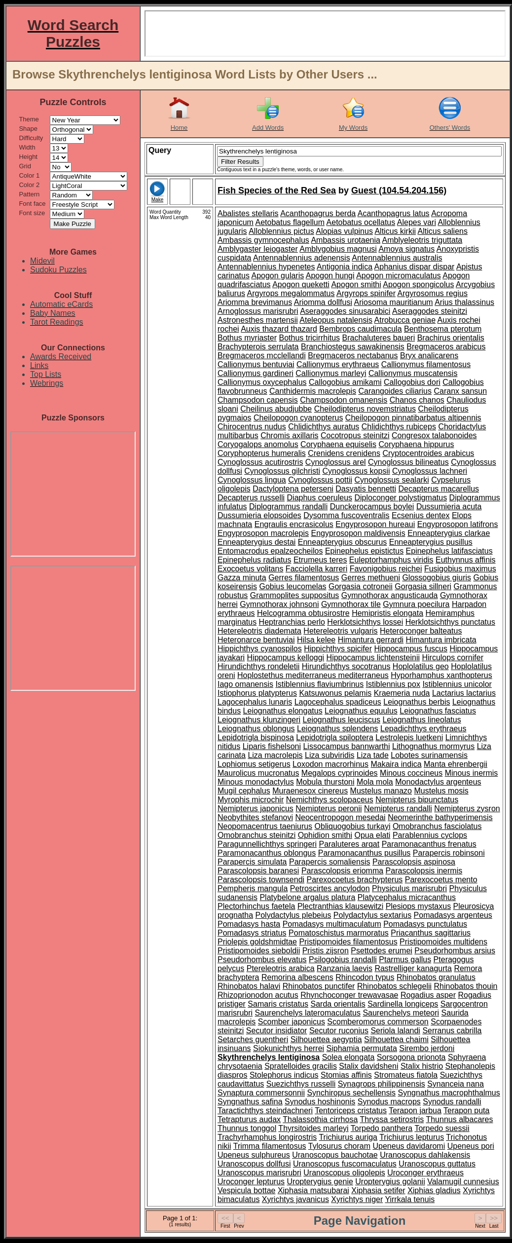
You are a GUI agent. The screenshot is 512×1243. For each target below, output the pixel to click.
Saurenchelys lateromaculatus (308, 1013)
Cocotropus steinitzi (355, 435)
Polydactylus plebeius (293, 915)
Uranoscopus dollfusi (254, 1164)
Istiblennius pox (393, 684)
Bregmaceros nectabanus (353, 355)
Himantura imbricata (441, 640)
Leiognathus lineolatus (421, 720)
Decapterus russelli (251, 497)
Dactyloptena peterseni (293, 489)
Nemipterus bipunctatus (416, 799)
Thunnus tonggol (247, 1128)
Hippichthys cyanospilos (260, 648)
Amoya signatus (406, 249)
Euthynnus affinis (466, 560)
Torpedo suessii (441, 1128)
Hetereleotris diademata (259, 631)
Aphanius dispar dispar (414, 267)
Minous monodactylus (256, 782)
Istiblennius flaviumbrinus (319, 684)
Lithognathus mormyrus (433, 746)
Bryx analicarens (429, 355)
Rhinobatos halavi (249, 986)
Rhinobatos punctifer (319, 986)
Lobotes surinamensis (429, 755)
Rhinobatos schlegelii (394, 986)
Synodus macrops (389, 1101)
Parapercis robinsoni (449, 853)
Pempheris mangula (253, 888)
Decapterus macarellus (438, 489)
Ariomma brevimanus (255, 302)
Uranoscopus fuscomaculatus (345, 1164)
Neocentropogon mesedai (340, 817)
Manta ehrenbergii (455, 764)
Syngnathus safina (250, 1101)
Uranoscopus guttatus (437, 1164)
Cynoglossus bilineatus (408, 462)
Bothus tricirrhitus (309, 338)
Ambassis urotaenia (345, 240)
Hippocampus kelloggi (286, 657)
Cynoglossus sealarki (392, 480)
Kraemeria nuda (402, 693)
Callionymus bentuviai (256, 364)
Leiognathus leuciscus (341, 720)
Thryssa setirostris (392, 1119)
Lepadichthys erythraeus (423, 728)
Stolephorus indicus (284, 1075)
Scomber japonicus (291, 1021)
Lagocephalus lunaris (255, 702)
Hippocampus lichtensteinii (373, 657)
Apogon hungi (330, 275)
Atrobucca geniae (405, 320)
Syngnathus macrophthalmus (449, 1093)
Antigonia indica (344, 267)
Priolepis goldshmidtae (257, 942)
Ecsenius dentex (420, 515)
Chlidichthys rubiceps (399, 426)
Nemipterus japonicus (255, 808)
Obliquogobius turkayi (353, 826)
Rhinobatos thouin (466, 986)
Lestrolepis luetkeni (409, 737)
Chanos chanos (417, 400)
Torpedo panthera (381, 1128)
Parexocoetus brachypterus (355, 879)
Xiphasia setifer (378, 1190)
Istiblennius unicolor (457, 684)
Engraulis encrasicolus (294, 524)
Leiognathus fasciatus (438, 711)
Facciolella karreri (316, 569)
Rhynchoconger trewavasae (349, 995)
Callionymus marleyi (330, 373)
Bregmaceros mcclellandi (262, 355)
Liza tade (373, 755)
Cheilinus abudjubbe (276, 409)
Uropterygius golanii (390, 1181)
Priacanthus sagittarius (431, 933)
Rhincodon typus (364, 977)
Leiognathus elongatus (283, 711)
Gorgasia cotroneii (361, 586)
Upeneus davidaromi (408, 1146)
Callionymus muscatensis (413, 373)
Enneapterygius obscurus (342, 542)
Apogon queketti (300, 284)
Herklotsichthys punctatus (450, 622)
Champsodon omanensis (343, 400)
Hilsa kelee (316, 640)
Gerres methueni (370, 577)
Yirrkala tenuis (410, 1199)
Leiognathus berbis (416, 702)
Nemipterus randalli (398, 808)
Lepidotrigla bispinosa (256, 737)
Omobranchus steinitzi (256, 835)
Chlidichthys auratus (323, 426)
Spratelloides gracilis (300, 1066)
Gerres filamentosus (303, 577)
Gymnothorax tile (351, 604)
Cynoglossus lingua (252, 480)
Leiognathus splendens (337, 728)
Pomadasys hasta (249, 924)
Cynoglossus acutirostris (260, 462)
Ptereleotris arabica (281, 968)
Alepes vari (416, 222)
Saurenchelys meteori (401, 1013)
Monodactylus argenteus (438, 782)
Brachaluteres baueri (378, 338)
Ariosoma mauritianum (393, 302)
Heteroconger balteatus (421, 631)
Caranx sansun (460, 391)
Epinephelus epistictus (364, 551)
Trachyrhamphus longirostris (267, 1137)
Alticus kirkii (395, 231)
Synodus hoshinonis (320, 1101)
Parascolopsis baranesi (258, 870)
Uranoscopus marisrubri (259, 1172)
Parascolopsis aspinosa (413, 862)
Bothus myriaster (247, 338)
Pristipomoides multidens (443, 942)
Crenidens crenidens (344, 453)
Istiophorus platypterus (257, 693)
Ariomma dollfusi (323, 302)
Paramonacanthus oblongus (267, 853)
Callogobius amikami (345, 382)
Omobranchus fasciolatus (437, 826)
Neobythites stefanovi (255, 817)
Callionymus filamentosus (426, 364)
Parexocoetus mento (441, 879)
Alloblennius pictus (281, 231)
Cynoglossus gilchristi (282, 471)
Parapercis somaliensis (329, 862)
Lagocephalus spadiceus (337, 702)
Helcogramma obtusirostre (303, 613)
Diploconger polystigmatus (401, 497)
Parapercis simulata (252, 862)
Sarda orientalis (338, 1004)
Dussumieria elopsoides (259, 515)
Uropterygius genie (320, 1181)
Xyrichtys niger (357, 1199)
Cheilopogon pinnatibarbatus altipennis (413, 418)
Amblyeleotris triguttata (422, 240)
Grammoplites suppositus (294, 595)
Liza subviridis (329, 755)
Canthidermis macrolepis (312, 391)
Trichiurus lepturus (411, 1137)
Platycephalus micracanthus (407, 897)
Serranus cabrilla (451, 1030)
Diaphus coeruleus (320, 497)
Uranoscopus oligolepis (344, 1172)
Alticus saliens (443, 231)
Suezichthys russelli (301, 1084)
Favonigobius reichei (386, 569)
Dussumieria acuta (449, 506)
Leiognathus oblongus (256, 728)
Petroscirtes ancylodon (330, 888)
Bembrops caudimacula (360, 329)
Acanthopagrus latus (394, 213)
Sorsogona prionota (411, 1057)
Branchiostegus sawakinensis (352, 346)
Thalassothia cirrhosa (320, 1119)
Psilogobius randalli (343, 959)
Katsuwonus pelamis (335, 693)
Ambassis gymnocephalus (263, 240)
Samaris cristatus (278, 1004)
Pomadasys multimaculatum (332, 924)
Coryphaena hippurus (416, 444)
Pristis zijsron (325, 950)
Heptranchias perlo (292, 622)
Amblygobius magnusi (338, 249)
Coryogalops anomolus (258, 444)
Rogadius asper (428, 995)
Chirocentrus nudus (252, 426)
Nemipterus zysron (467, 808)
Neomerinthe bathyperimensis (440, 817)
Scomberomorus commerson (377, 1021)
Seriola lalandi (395, 1030)
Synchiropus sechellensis (351, 1093)
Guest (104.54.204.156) (398, 190)
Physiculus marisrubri (409, 888)
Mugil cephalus (244, 791)
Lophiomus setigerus (254, 764)
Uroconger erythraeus (425, 1172)
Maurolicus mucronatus (258, 773)
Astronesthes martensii (258, 320)
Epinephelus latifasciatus (449, 551)
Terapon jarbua (415, 1110)
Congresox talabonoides (434, 435)
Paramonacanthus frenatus (429, 844)
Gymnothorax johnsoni (279, 604)
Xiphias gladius (434, 1190)
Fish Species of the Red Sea (277, 190)
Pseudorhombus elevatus (262, 959)
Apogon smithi (356, 284)
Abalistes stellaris (248, 213)
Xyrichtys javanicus (295, 1199)
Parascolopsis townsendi (261, 879)
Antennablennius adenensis (301, 258)
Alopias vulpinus (344, 231)
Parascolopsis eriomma (342, 870)
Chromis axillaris (289, 435)
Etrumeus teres (320, 560)
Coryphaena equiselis (338, 444)
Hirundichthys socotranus (346, 666)
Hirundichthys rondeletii (258, 666)
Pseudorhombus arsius (454, 950)
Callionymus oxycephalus (262, 382)
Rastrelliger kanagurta (413, 968)
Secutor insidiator (276, 1030)
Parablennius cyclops (430, 835)
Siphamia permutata (362, 1048)
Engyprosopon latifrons (457, 524)
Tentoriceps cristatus (351, 1110)
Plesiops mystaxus (418, 906)
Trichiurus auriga (348, 1137)
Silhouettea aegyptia (326, 1039)
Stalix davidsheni (368, 1066)
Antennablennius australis (397, 258)
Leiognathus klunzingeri (259, 720)
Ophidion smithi (325, 835)
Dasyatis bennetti (365, 489)
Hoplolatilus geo (421, 666)
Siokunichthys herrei (288, 1048)
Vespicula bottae (246, 1190)
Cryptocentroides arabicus (428, 453)
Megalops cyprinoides (339, 773)
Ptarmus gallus (405, 959)
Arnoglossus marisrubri (258, 311)
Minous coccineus (411, 773)
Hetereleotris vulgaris (340, 631)
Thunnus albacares (459, 1119)
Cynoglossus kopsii (356, 471)
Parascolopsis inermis (424, 870)
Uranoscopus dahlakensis (425, 1155)
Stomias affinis (346, 1075)
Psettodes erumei (381, 950)
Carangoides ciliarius (395, 391)
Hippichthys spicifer (338, 648)
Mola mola (375, 782)
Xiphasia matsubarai (313, 1190)
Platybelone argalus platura (307, 897)
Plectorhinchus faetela (256, 906)
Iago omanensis (245, 684)
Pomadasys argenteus (453, 915)
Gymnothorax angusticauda (389, 595)
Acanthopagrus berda (318, 213)
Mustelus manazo (381, 791)
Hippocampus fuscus (410, 648)
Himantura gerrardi (370, 640)
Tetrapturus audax (249, 1119)
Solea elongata (348, 1057)
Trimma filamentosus (269, 1146)
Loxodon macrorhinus (330, 764)
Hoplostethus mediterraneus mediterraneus (313, 675)
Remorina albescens (297, 977)
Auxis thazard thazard (279, 329)
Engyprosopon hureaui (375, 524)
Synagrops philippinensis (381, 1084)
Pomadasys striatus (252, 933)
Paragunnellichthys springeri (267, 844)
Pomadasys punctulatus (425, 924)
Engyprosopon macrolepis (263, 533)
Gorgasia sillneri (423, 586)
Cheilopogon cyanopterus (298, 418)
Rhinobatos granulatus (436, 977)
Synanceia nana (455, 1084)
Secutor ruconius (338, 1030)
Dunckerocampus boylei (372, 506)
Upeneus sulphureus (254, 1155)
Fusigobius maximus (460, 569)
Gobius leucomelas (292, 586)
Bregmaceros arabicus (445, 346)
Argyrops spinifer (366, 293)
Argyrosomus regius (433, 293)
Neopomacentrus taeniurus (265, 826)
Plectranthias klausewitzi (340, 906)
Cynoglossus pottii (320, 480)
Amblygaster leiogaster (258, 249)
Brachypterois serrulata (258, 346)
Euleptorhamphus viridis (391, 560)
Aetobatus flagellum (290, 222)
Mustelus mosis (441, 791)
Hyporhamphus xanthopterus (441, 675)
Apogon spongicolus (418, 284)
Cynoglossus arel (335, 462)
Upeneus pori (470, 1146)
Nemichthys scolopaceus (329, 799)
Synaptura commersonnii (261, 1093)
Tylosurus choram (339, 1146)
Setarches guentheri (253, 1039)
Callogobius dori (412, 382)
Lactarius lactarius (464, 693)
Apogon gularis (277, 275)
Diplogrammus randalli (288, 506)
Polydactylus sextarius (372, 915)
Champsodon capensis (258, 400)
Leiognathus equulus (361, 711)
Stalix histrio (422, 1066)
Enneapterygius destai (256, 542)
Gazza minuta (242, 577)
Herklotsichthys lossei (365, 622)
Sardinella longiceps (402, 1004)
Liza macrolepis (275, 755)
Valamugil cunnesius (463, 1181)
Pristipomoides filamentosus (348, 942)
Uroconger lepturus (251, 1181)
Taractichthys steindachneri (265, 1110)
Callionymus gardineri (255, 373)
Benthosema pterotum (442, 329)
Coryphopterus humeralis (262, 453)
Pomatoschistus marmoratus (339, 933)
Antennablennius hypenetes (266, 267)
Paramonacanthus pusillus (364, 853)
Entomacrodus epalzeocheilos (270, 551)
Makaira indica (395, 764)
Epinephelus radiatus (254, 560)
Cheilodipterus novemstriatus (365, 409)
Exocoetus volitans (250, 569)
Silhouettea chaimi (396, 1039)
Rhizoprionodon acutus (258, 995)
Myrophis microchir (251, 799)
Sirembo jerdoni (426, 1048)
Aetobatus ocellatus (361, 222)
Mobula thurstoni (325, 782)
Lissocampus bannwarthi (346, 746)
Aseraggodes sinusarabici (345, 311)
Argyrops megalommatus (291, 293)
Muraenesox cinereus (310, 791)
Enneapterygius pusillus (431, 542)
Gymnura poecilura (416, 604)
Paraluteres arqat (349, 844)
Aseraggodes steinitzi (429, 311)
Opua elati (372, 835)
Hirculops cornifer (452, 657)
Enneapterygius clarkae (448, 533)
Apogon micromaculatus (398, 275)
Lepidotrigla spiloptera (334, 737)
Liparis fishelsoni (272, 746)
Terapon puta (466, 1110)
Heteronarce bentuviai (256, 640)
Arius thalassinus (464, 302)
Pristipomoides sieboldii (259, 950)
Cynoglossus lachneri (429, 471)
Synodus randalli (452, 1101)
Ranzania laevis (344, 968)
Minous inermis (471, 773)
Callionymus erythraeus (337, 364)
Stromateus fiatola (406, 1075)
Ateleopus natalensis (335, 320)
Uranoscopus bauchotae (334, 1155)
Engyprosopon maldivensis (358, 533)
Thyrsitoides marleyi (313, 1128)
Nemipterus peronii (328, 808)
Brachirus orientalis (450, 338)
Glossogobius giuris (436, 577)
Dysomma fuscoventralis (346, 515)
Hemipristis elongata (387, 613)
